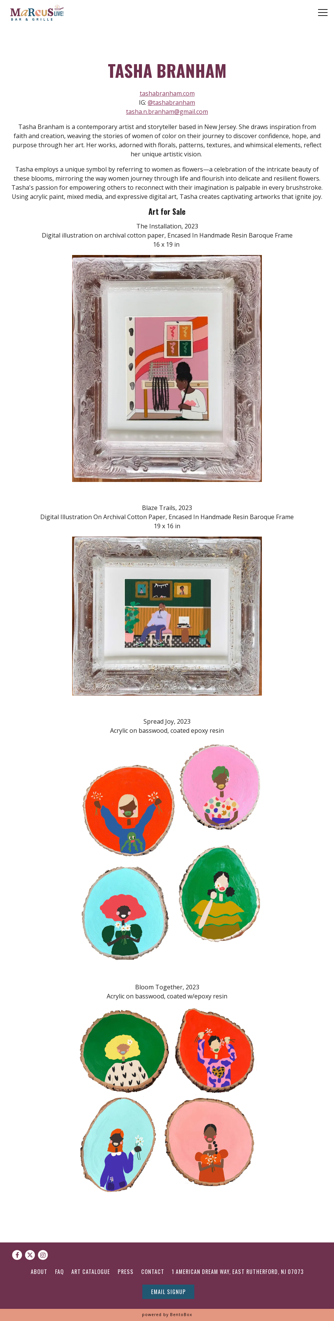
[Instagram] (43, 1255)
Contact (152, 1271)
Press (126, 1271)
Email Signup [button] (168, 1292)
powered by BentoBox (167, 1314)
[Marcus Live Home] (35, 12)
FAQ (59, 1271)
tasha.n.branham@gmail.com (167, 111)
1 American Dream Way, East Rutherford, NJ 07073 (238, 1271)
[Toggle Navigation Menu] (323, 12)
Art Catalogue (90, 1271)
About (39, 1271)
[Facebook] (17, 1255)
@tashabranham (171, 102)
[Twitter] (30, 1255)
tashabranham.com (167, 93)
